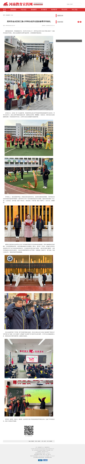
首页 (4, 9)
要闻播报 (13, 9)
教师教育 (54, 9)
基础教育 (34, 9)
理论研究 (64, 9)
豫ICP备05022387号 (45, 451)
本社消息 (74, 9)
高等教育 (44, 9)
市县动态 (23, 9)
